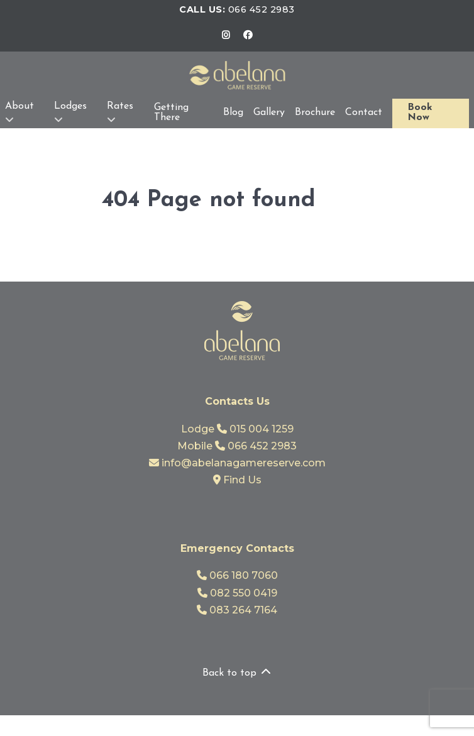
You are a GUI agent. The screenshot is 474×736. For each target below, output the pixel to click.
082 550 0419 (237, 593)
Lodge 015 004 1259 (237, 429)
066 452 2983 (261, 9)
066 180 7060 (237, 575)
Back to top (237, 673)
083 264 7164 (237, 610)
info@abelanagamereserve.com (237, 463)
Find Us (237, 480)
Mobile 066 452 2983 (237, 446)
